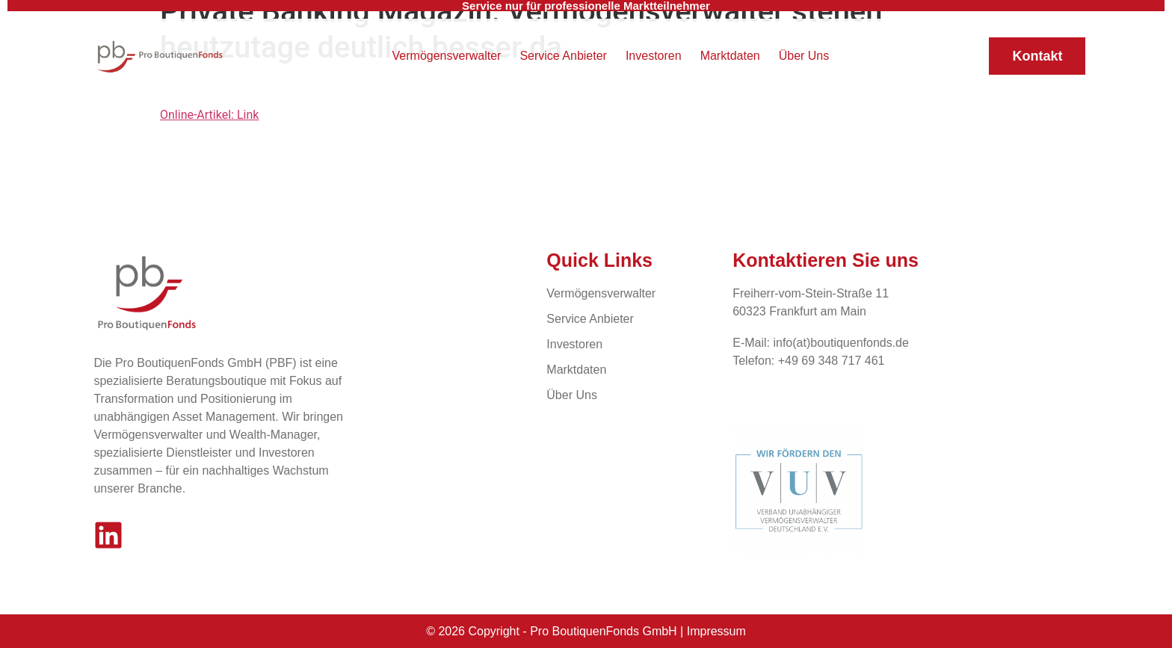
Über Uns (804, 55)
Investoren (654, 55)
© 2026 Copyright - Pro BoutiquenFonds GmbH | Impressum (586, 631)
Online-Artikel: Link (209, 115)
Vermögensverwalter (447, 55)
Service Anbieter (563, 55)
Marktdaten (730, 55)
